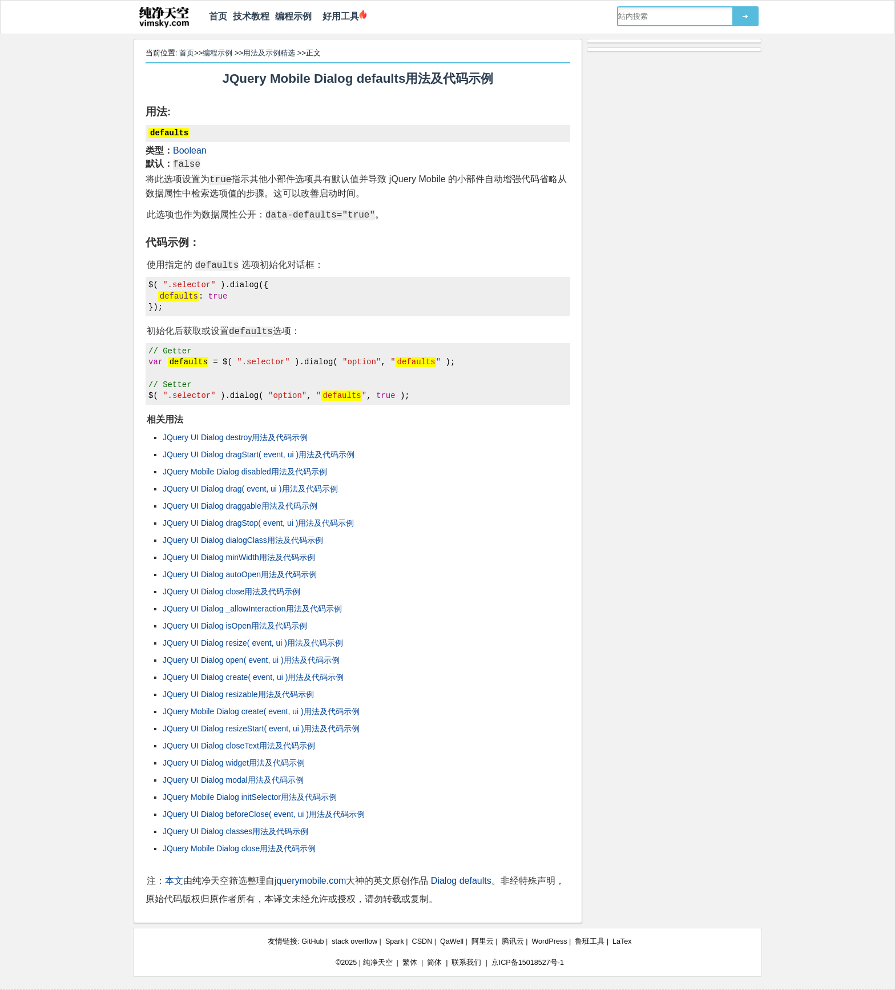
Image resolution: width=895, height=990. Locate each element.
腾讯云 (513, 941)
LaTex (622, 941)
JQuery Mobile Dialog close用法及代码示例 (239, 848)
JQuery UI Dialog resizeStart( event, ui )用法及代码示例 (261, 728)
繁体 (409, 963)
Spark (394, 941)
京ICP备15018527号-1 (527, 963)
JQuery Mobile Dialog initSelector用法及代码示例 (250, 797)
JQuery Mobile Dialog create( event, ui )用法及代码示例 (261, 711)
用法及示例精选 (269, 53)
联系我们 (466, 963)
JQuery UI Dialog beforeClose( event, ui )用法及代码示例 (264, 814)
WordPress (549, 941)
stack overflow (354, 941)
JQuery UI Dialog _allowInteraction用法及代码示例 (252, 608)
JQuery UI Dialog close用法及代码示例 (231, 591)
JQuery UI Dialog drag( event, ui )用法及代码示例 (250, 488)
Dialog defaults (461, 881)
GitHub (312, 941)
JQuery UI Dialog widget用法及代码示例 (234, 762)
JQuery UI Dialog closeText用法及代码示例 (239, 745)
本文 (174, 881)
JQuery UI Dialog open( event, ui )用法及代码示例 (251, 660)
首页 (218, 16)
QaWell (451, 941)
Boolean (190, 150)
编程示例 (293, 16)
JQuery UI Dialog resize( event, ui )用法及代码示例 (253, 642)
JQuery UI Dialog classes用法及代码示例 (235, 831)
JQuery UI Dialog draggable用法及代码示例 (240, 505)
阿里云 (482, 941)
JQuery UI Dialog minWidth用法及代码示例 (239, 557)
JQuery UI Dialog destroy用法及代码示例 (235, 437)
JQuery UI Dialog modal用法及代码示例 (233, 779)
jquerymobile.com (310, 881)
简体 (434, 963)
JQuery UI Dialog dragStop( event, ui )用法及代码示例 (258, 523)
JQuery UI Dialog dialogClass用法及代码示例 (243, 540)
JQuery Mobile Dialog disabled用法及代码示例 (245, 471)
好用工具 (338, 16)
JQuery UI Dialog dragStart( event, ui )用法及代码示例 (258, 454)
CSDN (422, 941)
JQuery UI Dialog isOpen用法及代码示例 (235, 625)
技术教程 (251, 16)
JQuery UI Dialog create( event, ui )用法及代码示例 (253, 677)
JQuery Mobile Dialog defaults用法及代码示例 (358, 78)
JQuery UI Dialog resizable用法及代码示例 (238, 694)
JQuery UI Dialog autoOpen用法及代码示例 (240, 574)
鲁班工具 (589, 941)
